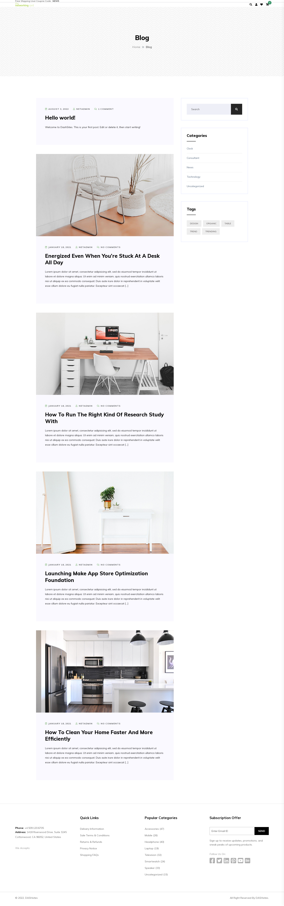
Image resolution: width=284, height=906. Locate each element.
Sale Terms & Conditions (95, 837)
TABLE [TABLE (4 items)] (228, 225)
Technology (193, 179)
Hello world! (60, 120)
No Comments (108, 249)
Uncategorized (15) (156, 876)
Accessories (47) (154, 831)
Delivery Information (92, 831)
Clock (190, 151)
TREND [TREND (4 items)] (193, 233)
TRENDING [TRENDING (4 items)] (210, 233)
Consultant (193, 160)
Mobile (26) (151, 837)
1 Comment (104, 111)
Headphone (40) (154, 844)
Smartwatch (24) (155, 863)
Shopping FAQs (89, 857)
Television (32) (153, 857)
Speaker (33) (152, 870)
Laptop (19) (152, 850)
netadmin (81, 111)
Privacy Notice (88, 850)
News (190, 169)
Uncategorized (195, 188)
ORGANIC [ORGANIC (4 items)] (211, 225)
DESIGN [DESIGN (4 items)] (194, 225)
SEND (261, 833)
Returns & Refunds (91, 844)
